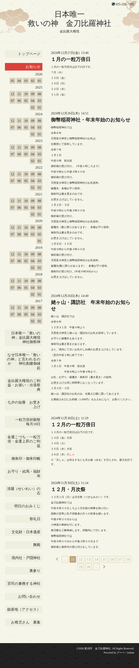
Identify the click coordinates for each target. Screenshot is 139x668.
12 (12, 94)
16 (112, 559)
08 (39, 94)
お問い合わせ (29, 596)
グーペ (121, 652)
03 (26, 81)
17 (120, 559)
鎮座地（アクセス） (23, 609)
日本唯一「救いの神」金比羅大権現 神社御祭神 (26, 337)
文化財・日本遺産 (26, 532)
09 (32, 94)
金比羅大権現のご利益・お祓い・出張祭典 (24, 385)
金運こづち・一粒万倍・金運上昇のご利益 (23, 441)
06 (19, 101)
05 (12, 81)
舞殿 (36, 545)
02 (32, 81)
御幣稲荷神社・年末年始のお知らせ (90, 119)
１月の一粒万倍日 (71, 59)
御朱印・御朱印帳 (26, 458)
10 (26, 94)
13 (88, 559)
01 (39, 81)
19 (80, 567)
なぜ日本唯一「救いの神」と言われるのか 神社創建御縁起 (23, 361)
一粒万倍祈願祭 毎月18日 (28, 422)
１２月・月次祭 (68, 489)
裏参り (34, 571)
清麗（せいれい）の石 (23, 491)
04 (19, 81)
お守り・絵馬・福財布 (24, 473)
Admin (130, 652)
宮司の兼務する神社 (23, 583)
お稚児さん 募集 (25, 622)
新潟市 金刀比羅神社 (97, 648)
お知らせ (32, 67)
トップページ (29, 54)
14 (96, 559)
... (65, 559)
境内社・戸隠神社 (26, 558)
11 (19, 94)
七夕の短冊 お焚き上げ (23, 404)
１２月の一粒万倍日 (73, 424)
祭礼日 (35, 519)
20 (88, 567)
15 (104, 559)
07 (12, 101)
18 (128, 559)
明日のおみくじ (27, 506)
